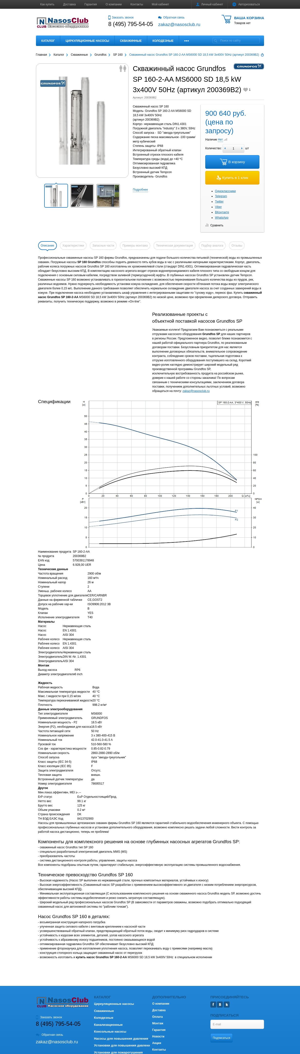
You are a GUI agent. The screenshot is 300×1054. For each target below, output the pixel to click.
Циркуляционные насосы (87, 41)
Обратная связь (171, 17)
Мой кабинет (160, 4)
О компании (114, 4)
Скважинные (131, 41)
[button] (56, 196)
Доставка (69, 4)
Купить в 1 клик (232, 177)
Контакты (136, 4)
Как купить (47, 4)
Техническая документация (174, 245)
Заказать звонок (121, 17)
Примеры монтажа (135, 245)
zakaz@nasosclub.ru (196, 391)
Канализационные (108, 1025)
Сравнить (214, 225)
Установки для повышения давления (123, 1045)
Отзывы (236, 245)
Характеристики (73, 245)
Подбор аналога (212, 245)
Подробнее (140, 189)
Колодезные (163, 41)
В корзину (232, 162)
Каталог (48, 41)
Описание (47, 245)
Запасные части (103, 245)
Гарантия (91, 4)
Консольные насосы (110, 1031)
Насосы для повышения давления (121, 1038)
